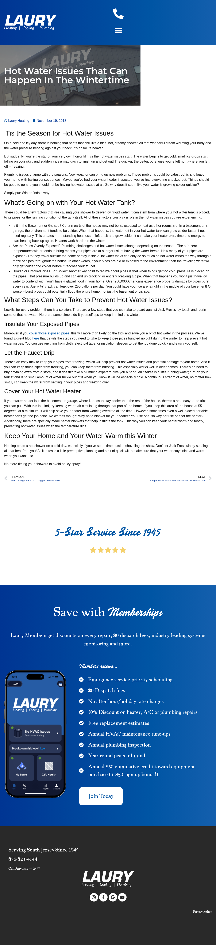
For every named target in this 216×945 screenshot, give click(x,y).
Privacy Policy (202, 911)
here (35, 338)
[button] (118, 31)
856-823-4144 (22, 859)
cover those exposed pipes (49, 333)
